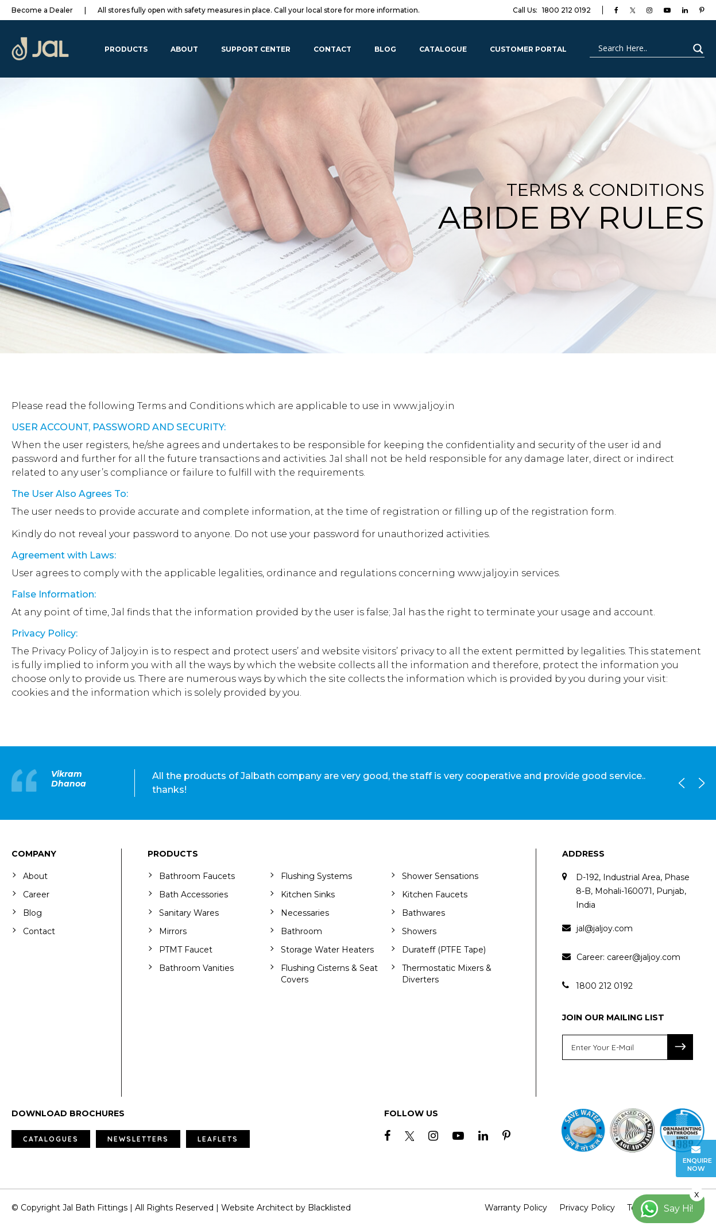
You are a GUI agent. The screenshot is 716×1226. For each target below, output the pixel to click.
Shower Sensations (440, 876)
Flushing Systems (316, 876)
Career (36, 894)
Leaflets (218, 1139)
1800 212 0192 (552, 10)
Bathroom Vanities (196, 968)
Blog (385, 49)
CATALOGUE (443, 49)
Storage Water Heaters (327, 949)
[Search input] (642, 49)
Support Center (256, 49)
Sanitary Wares (189, 913)
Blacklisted (329, 1207)
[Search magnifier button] (696, 49)
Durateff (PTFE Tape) (444, 949)
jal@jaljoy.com (604, 928)
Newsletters (138, 1139)
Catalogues (51, 1139)
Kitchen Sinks (308, 894)
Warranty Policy (516, 1207)
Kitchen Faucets (434, 894)
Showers (419, 931)
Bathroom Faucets (197, 876)
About (184, 49)
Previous (684, 783)
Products (126, 49)
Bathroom (301, 931)
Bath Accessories (193, 894)
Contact (332, 49)
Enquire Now (697, 1158)
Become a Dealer (42, 10)
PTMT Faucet (185, 949)
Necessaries (305, 913)
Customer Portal (528, 49)
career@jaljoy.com (643, 957)
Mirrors (173, 931)
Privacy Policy (587, 1207)
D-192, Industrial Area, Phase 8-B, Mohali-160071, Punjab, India (633, 891)
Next (699, 783)
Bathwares (423, 913)
